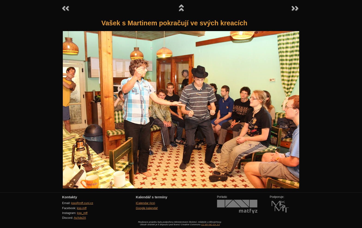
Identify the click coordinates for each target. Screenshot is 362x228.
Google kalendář (147, 208)
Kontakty (69, 197)
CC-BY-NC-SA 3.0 (210, 224)
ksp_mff (82, 213)
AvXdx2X (80, 217)
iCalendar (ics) (145, 203)
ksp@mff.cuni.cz (82, 203)
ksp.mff (82, 208)
